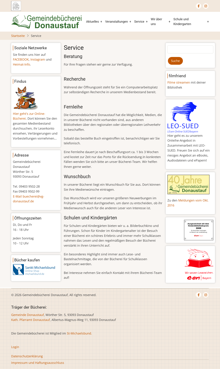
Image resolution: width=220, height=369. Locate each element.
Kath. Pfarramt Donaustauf (30, 320)
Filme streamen (178, 82)
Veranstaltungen (116, 21)
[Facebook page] (198, 6)
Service (139, 21)
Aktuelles (92, 21)
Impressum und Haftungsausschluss (37, 363)
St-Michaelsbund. (79, 333)
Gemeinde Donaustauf (27, 315)
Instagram (37, 59)
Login (15, 347)
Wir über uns (156, 21)
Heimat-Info (21, 64)
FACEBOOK (21, 59)
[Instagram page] (206, 6)
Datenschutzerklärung (27, 356)
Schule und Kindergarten (182, 21)
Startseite (18, 36)
